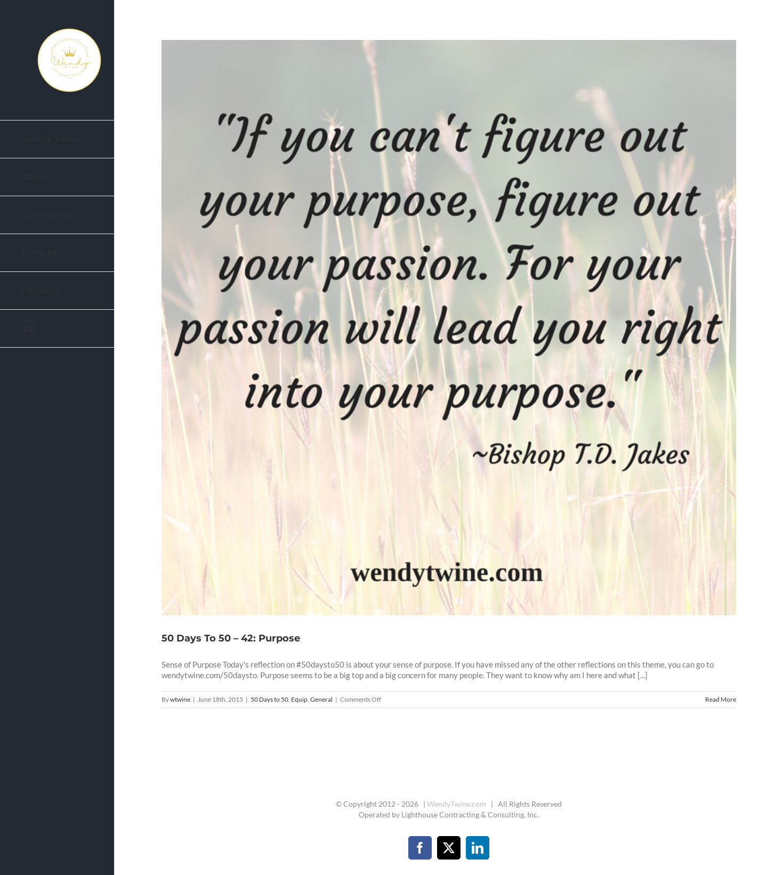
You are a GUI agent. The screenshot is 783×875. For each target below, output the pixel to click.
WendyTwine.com (456, 803)
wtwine (180, 699)
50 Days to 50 (269, 699)
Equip (299, 699)
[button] (57, 329)
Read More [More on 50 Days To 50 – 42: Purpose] (720, 699)
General (321, 699)
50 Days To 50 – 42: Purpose (231, 638)
